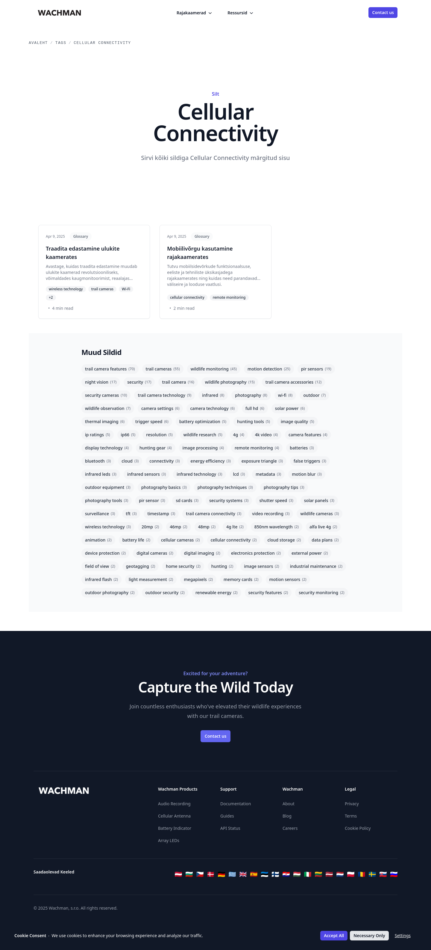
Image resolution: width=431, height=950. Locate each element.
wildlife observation (107, 408)
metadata (268, 474)
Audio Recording (174, 803)
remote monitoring (257, 448)
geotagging (140, 566)
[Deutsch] (221, 874)
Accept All (334, 935)
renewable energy (216, 592)
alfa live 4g (323, 527)
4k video (266, 434)
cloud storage (284, 540)
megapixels (198, 579)
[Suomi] (275, 874)
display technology (107, 448)
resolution (159, 434)
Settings (403, 935)
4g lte (235, 527)
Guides (227, 816)
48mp (207, 527)
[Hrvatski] (286, 874)
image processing (203, 448)
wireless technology (108, 527)
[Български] (189, 874)
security (139, 382)
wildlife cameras (319, 513)
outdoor (314, 395)
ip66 (128, 434)
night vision (100, 382)
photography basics (164, 487)
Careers (290, 828)
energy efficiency (211, 461)
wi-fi (285, 395)
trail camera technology (164, 395)
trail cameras (163, 369)
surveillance (100, 513)
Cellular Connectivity (102, 43)
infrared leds (100, 474)
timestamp (161, 513)
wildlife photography (230, 382)
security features (268, 592)
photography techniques (225, 487)
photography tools (106, 500)
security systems (228, 500)
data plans (325, 540)
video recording (270, 513)
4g (238, 434)
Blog (287, 816)
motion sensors (287, 579)
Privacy (352, 803)
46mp (178, 527)
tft (131, 513)
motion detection (269, 369)
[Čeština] (200, 874)
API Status (230, 828)
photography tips (284, 487)
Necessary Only (369, 935)
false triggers (310, 461)
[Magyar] (297, 874)
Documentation (235, 803)
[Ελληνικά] (232, 874)
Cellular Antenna (174, 816)
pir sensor (152, 500)
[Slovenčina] (383, 874)
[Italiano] (307, 874)
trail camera (178, 382)
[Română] (361, 874)
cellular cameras (180, 540)
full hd (254, 408)
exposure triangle (262, 461)
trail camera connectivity (213, 513)
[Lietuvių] (318, 874)
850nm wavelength (276, 527)
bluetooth (98, 461)
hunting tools (253, 421)
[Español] (253, 874)
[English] (243, 874)
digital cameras (154, 553)
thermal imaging (105, 421)
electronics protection (256, 553)
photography (251, 395)
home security (183, 566)
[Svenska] (372, 874)
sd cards (187, 500)
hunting (222, 566)
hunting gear (155, 448)
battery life (136, 540)
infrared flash (101, 579)
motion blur (306, 474)
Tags (60, 43)
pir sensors (316, 369)
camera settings (160, 408)
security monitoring (321, 592)
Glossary (80, 236)
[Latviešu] (329, 874)
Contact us (383, 12)
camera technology (212, 408)
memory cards (241, 579)
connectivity (164, 461)
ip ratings (97, 434)
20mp (150, 527)
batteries (302, 448)
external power (310, 553)
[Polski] (350, 874)
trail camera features (110, 369)
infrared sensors (146, 474)
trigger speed (152, 421)
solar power (290, 408)
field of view (100, 566)
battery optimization (202, 421)
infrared (213, 395)
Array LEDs (168, 840)
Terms (351, 816)
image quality (297, 421)
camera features (308, 434)
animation (98, 540)
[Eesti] (264, 874)
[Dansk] (210, 874)
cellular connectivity (234, 540)
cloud (130, 461)
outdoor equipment (107, 487)
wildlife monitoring (214, 369)
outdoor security (165, 592)
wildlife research (202, 434)
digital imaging (202, 553)
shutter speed (276, 500)
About (289, 803)
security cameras (106, 395)
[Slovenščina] (393, 874)
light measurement (151, 579)
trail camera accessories (293, 382)
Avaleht (38, 43)
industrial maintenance (316, 566)
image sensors (261, 566)
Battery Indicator (174, 828)
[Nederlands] (340, 874)
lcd (239, 474)
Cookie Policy (358, 828)
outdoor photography (110, 592)
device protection (105, 553)
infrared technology (199, 474)
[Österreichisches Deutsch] (178, 874)
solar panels (319, 500)
